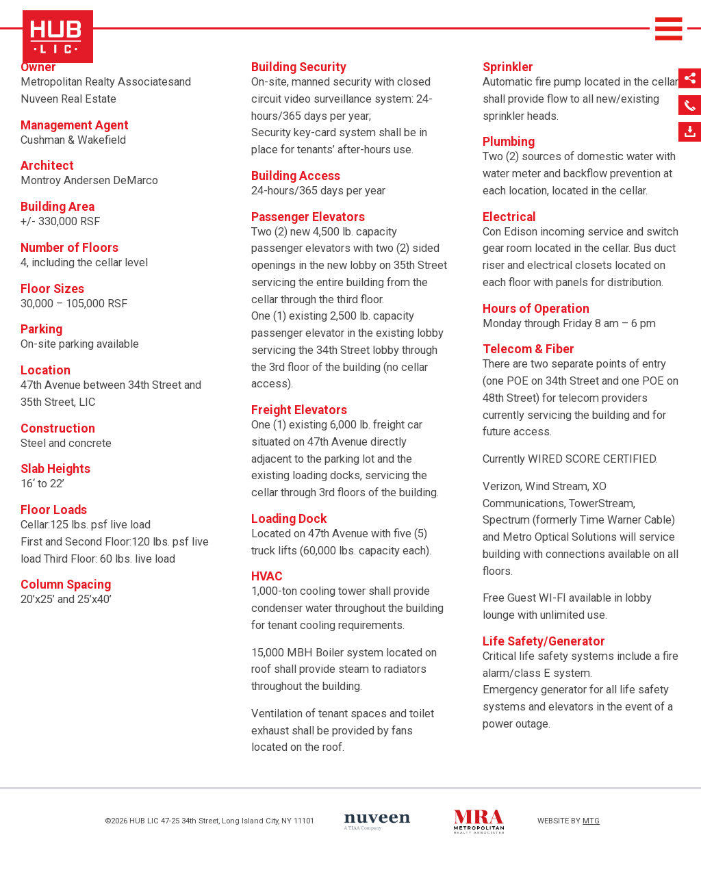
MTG (591, 821)
